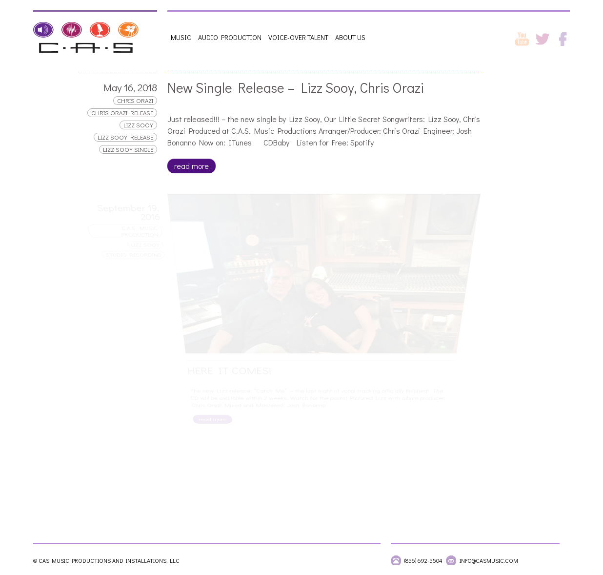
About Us (350, 37)
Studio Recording (134, 254)
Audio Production (229, 37)
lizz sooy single (128, 149)
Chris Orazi (135, 100)
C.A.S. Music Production (140, 231)
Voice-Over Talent (298, 37)
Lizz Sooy (138, 125)
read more (191, 166)
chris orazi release (122, 113)
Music (181, 37)
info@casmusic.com (489, 560)
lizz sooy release (125, 137)
